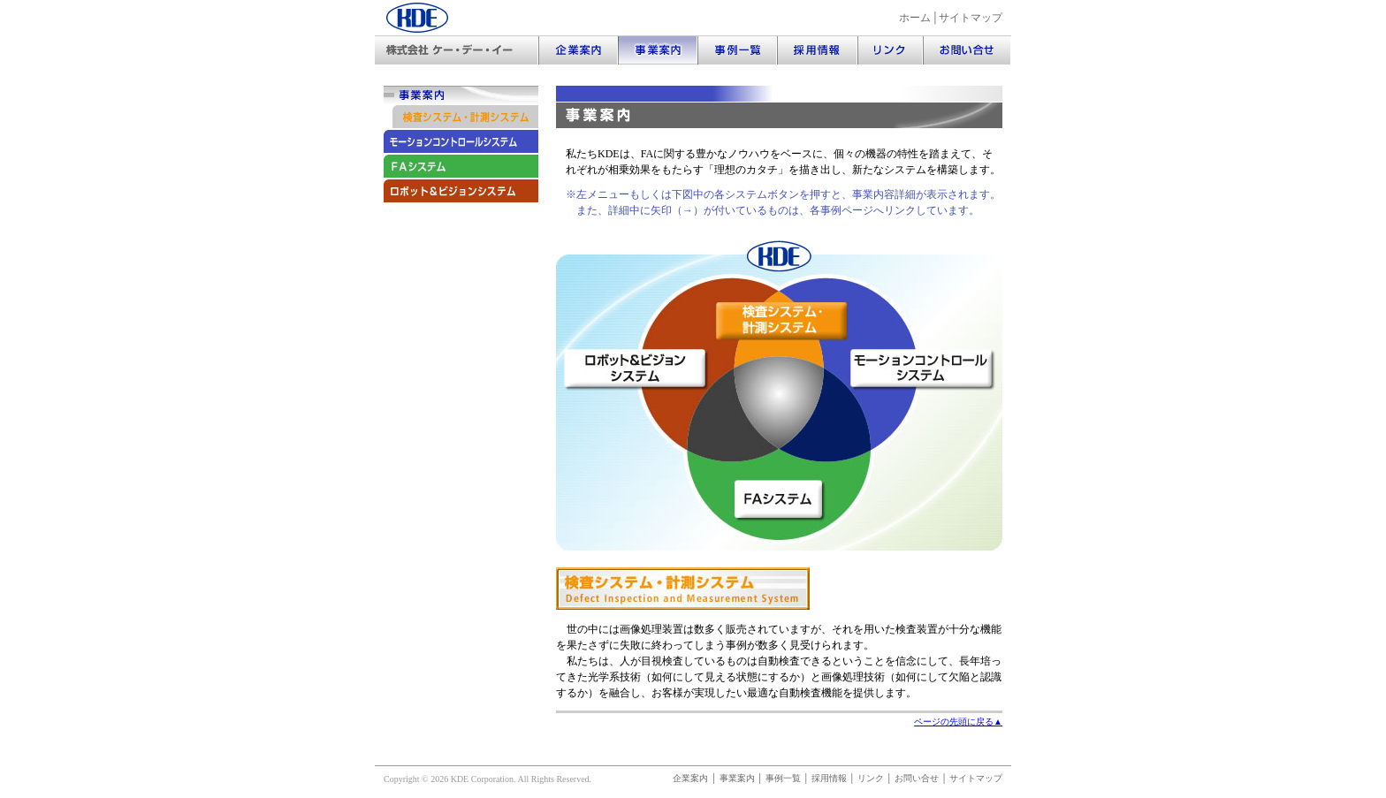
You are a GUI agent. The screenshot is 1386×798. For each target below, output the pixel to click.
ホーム (915, 17)
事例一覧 (783, 778)
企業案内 (690, 778)
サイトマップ (970, 17)
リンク (870, 778)
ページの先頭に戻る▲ (958, 721)
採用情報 (829, 778)
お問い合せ (917, 778)
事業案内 (737, 778)
